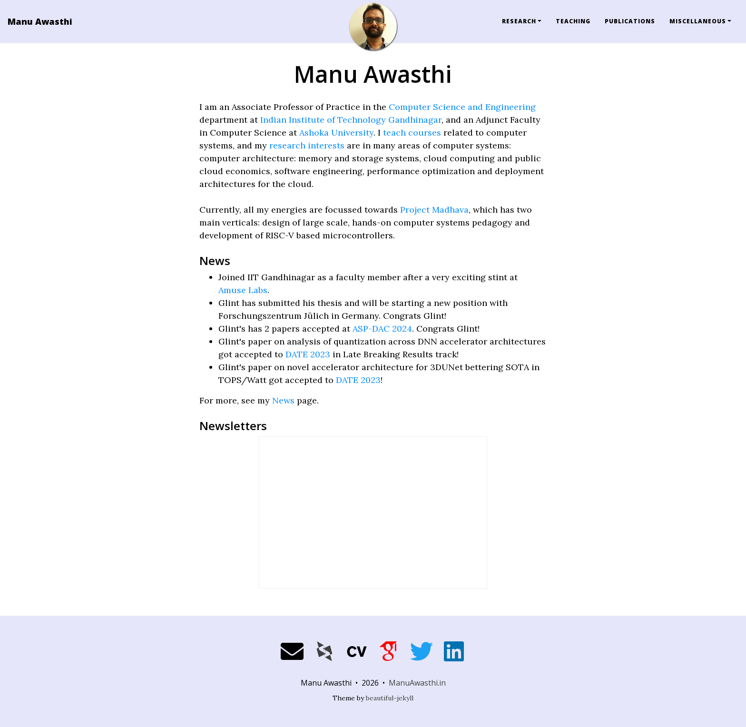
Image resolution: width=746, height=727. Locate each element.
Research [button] (519, 21)
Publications (630, 21)
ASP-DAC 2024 (382, 328)
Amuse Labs (242, 290)
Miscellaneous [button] (697, 21)
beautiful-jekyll (389, 698)
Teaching (573, 21)
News (283, 400)
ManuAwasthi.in (417, 683)
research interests (306, 145)
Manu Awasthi (40, 21)
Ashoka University (336, 132)
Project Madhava (434, 209)
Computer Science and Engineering (462, 106)
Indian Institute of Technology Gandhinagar (351, 119)
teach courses (412, 132)
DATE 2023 (307, 354)
